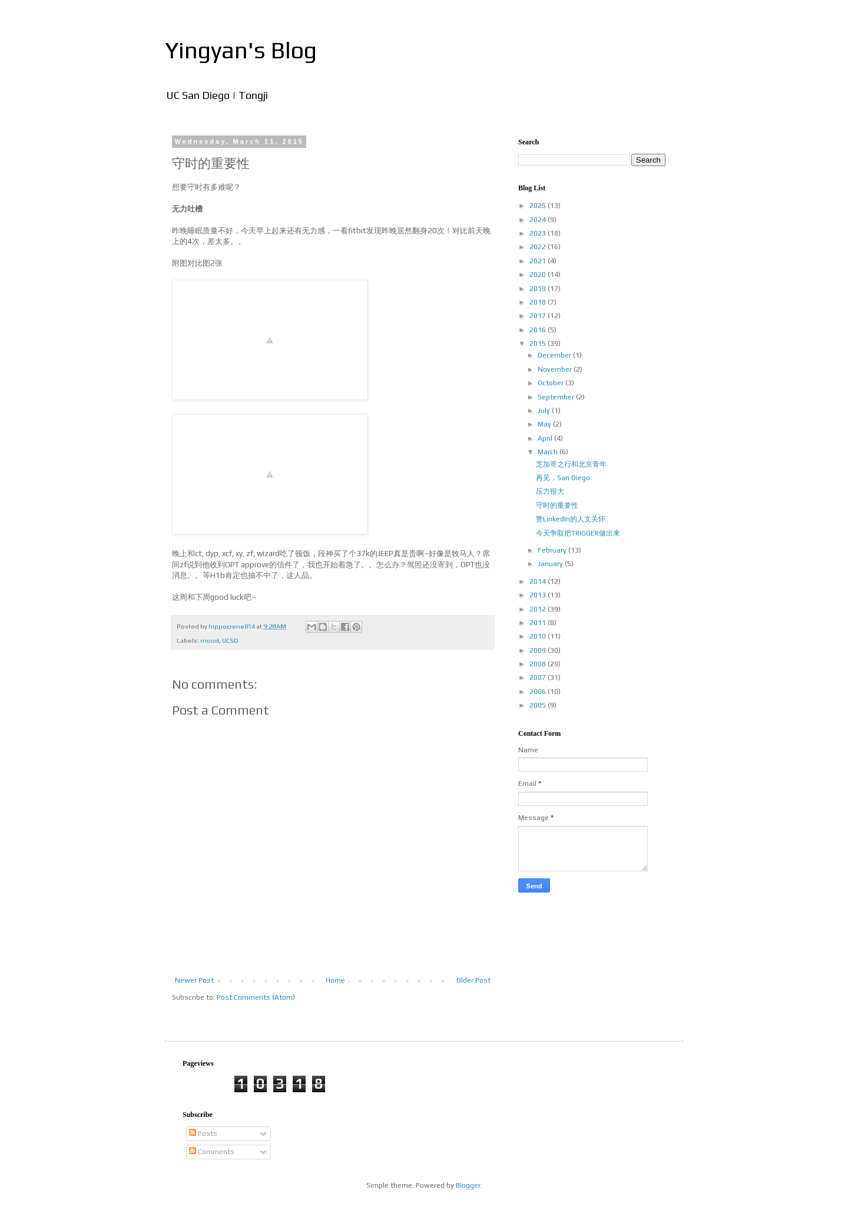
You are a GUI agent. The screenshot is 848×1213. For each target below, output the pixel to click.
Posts (203, 1133)
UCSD (230, 640)
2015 (538, 343)
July (545, 410)
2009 (538, 650)
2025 (538, 205)
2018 (538, 302)
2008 (538, 664)
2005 (538, 705)
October (551, 383)
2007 (538, 677)
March (548, 452)
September (557, 397)
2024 (538, 220)
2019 (538, 289)
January (551, 564)
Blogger (468, 1185)
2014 (538, 581)
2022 (538, 247)
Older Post (473, 980)
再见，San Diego (563, 478)
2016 (538, 330)
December (555, 355)
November (556, 369)
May (545, 424)
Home (335, 980)
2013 (538, 595)
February (553, 550)
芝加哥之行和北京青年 (571, 464)
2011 (538, 623)
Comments (211, 1152)
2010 (538, 636)
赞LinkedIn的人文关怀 (570, 519)
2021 (538, 261)
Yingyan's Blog (241, 50)
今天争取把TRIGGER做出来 (578, 533)
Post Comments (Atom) (256, 997)
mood (209, 640)
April (546, 438)
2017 (538, 316)
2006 (538, 692)
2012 (538, 609)
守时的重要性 (557, 505)
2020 (538, 274)
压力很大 (550, 491)
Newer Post (194, 980)
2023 (538, 233)
